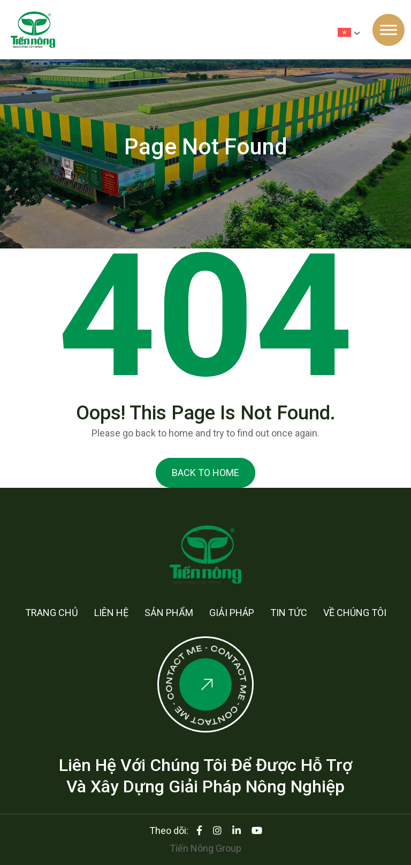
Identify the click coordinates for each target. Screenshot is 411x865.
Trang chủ (51, 612)
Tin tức (288, 612)
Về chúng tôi (354, 612)
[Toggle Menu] (388, 30)
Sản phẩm (168, 612)
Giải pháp (231, 612)
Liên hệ (111, 612)
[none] (351, 32)
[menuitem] (351, 32)
